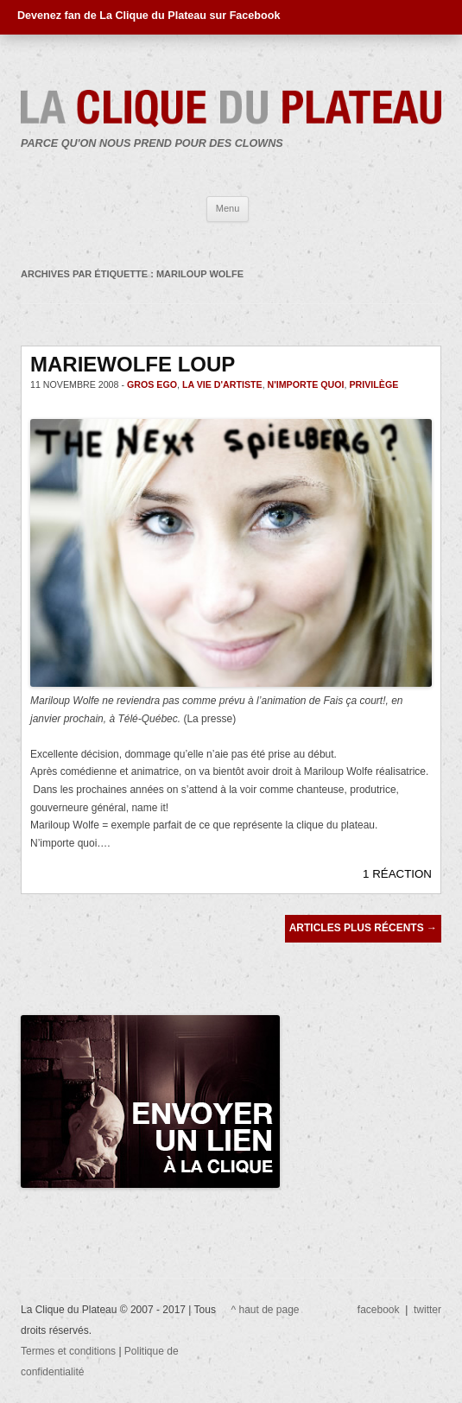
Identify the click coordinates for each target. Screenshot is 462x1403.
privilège (373, 384)
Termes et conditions (69, 1351)
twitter (427, 1310)
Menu (228, 208)
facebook (379, 1310)
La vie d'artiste (222, 384)
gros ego (152, 384)
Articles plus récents (363, 928)
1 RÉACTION (397, 873)
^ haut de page (265, 1310)
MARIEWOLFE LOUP (132, 364)
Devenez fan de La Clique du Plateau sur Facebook (148, 16)
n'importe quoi (306, 384)
